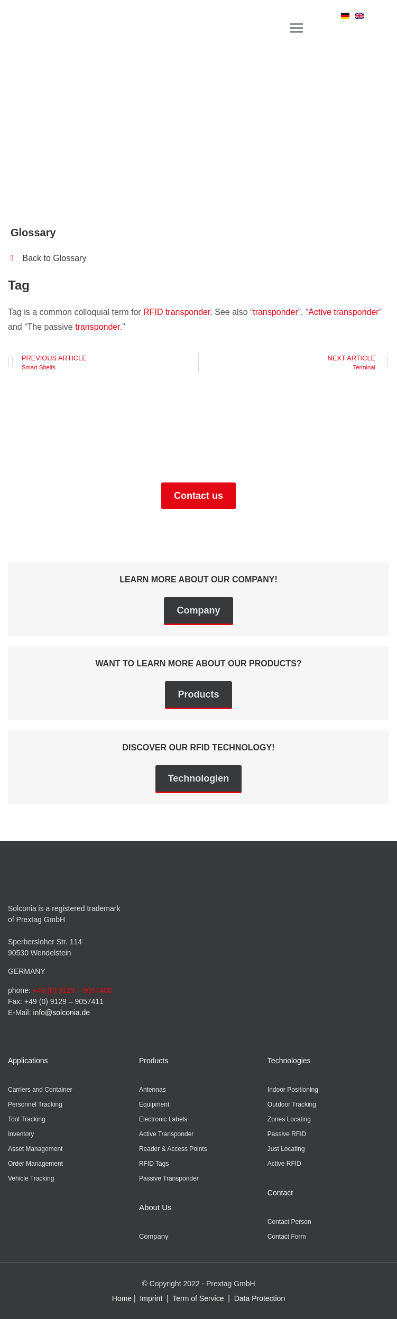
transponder (275, 312)
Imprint (151, 1298)
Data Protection (259, 1298)
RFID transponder (176, 312)
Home (122, 1298)
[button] (296, 28)
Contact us (198, 495)
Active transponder (343, 312)
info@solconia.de (61, 1012)
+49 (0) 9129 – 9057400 (72, 990)
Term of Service (198, 1298)
